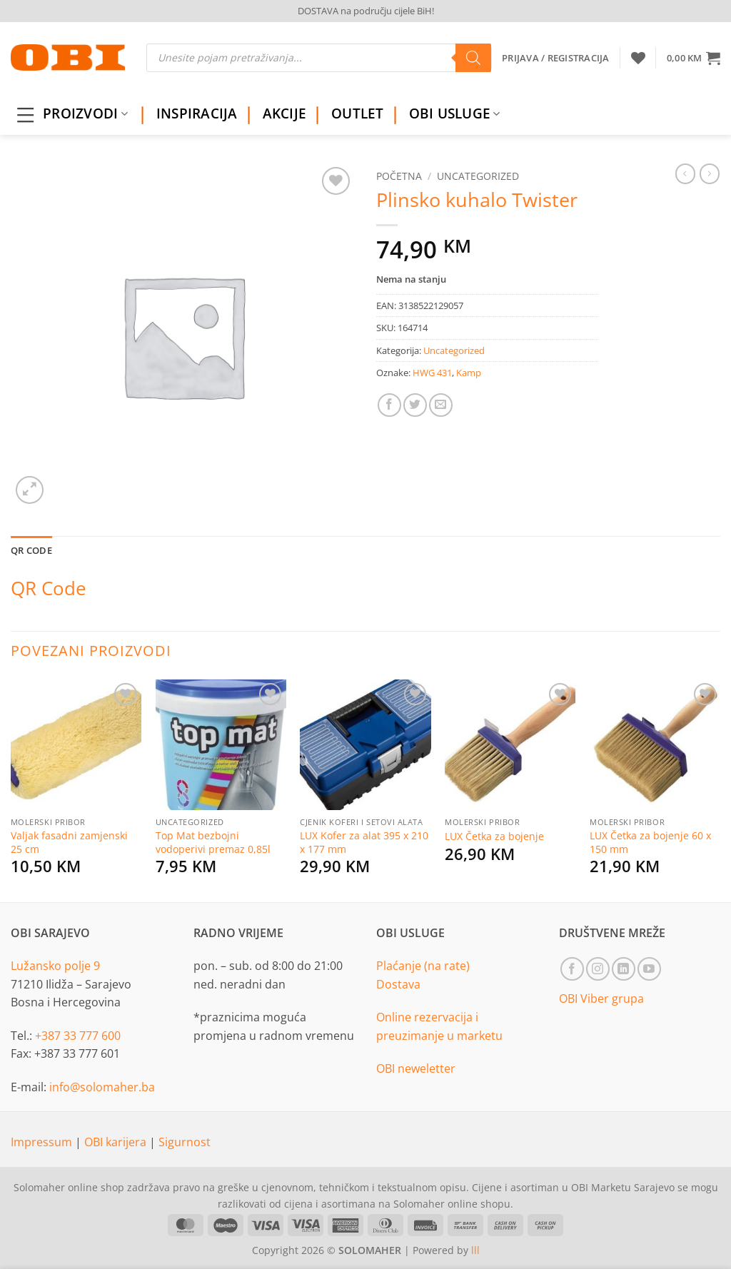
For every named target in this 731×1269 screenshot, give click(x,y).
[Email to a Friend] (441, 405)
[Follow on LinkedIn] (623, 969)
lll (475, 1250)
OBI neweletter (415, 1068)
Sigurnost (184, 1142)
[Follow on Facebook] (572, 969)
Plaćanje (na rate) (423, 966)
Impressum (43, 1142)
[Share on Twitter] (415, 405)
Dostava (398, 984)
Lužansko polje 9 (55, 966)
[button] (693, 58)
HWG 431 (432, 372)
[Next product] (685, 173)
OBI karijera (116, 1142)
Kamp (468, 372)
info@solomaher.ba (102, 1087)
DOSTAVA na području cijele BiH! (366, 10)
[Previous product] (710, 173)
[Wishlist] (638, 58)
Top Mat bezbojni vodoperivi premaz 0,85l (213, 842)
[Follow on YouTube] (649, 969)
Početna (399, 176)
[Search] (473, 58)
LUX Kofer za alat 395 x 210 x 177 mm (364, 842)
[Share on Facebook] (389, 405)
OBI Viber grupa (601, 998)
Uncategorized (478, 176)
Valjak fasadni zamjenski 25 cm (69, 842)
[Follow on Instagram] (598, 969)
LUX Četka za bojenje (494, 836)
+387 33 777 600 (78, 1035)
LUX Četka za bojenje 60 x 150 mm (650, 842)
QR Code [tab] (31, 550)
